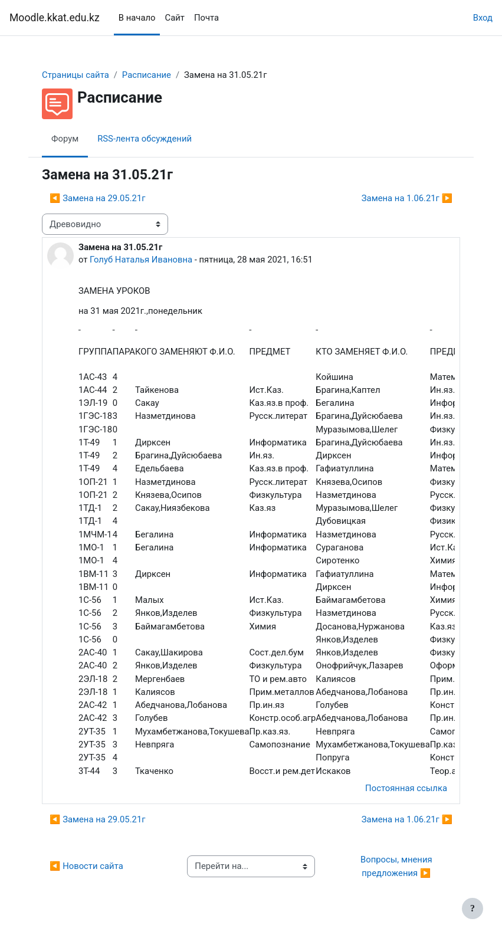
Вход (483, 17)
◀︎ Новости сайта (86, 866)
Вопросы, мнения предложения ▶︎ (397, 866)
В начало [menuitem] (137, 17)
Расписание (146, 75)
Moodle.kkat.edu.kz (54, 18)
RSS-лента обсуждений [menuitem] (144, 138)
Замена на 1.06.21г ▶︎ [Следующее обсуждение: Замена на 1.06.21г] (407, 198)
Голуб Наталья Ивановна (141, 259)
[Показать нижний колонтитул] (472, 908)
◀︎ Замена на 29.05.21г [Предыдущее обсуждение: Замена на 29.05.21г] (98, 198)
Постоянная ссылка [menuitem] (406, 788)
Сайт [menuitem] (174, 17)
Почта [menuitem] (206, 17)
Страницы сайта (75, 75)
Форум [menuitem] (64, 138)
